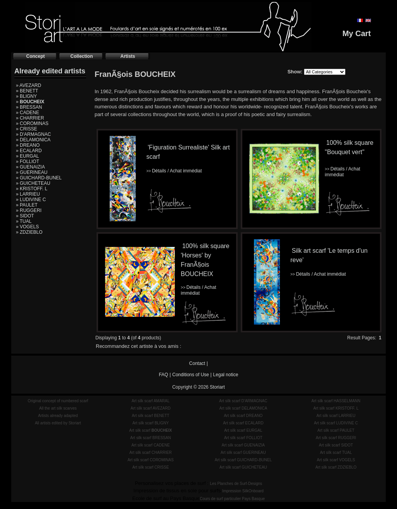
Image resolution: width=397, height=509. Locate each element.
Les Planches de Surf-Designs (236, 483)
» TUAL (23, 221)
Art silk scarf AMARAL (150, 401)
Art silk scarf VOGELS (336, 460)
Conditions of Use (190, 374)
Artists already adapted (58, 415)
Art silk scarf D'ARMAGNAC (243, 401)
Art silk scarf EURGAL (243, 430)
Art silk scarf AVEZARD (151, 408)
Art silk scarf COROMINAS (151, 460)
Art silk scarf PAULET (336, 430)
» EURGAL (27, 156)
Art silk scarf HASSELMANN (335, 401)
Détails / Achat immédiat (174, 171)
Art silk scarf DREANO (243, 415)
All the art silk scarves (58, 408)
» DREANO (28, 145)
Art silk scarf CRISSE (150, 467)
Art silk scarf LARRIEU (336, 415)
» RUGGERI (28, 210)
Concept (35, 56)
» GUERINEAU (31, 172)
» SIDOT (25, 216)
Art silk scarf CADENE (150, 445)
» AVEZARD (28, 85)
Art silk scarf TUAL (336, 452)
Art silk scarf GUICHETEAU (243, 467)
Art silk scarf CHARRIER (150, 452)
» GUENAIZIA (30, 167)
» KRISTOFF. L (31, 188)
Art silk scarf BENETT (150, 415)
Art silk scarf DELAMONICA (243, 408)
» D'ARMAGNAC (33, 134)
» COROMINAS (32, 123)
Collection (81, 56)
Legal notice (225, 374)
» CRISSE (26, 129)
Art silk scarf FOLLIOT (243, 438)
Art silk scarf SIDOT (336, 445)
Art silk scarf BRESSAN (150, 438)
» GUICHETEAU (33, 183)
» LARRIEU (28, 194)
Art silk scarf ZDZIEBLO (335, 467)
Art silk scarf (150, 430)
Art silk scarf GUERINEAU (243, 452)
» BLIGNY (26, 96)
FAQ (163, 374)
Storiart (217, 387)
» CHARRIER (30, 118)
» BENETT (27, 91)
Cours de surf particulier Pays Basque (232, 499)
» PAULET (27, 205)
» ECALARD (29, 150)
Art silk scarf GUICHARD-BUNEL (243, 460)
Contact (197, 363)
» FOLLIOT (27, 161)
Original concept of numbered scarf (58, 401)
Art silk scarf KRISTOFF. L (336, 408)
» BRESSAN (29, 107)
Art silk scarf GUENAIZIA (243, 445)
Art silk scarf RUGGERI (336, 438)
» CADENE (27, 112)
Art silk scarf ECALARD (243, 423)
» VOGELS (27, 226)
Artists (127, 56)
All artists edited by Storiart (58, 423)
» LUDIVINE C (31, 199)
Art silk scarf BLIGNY (150, 423)
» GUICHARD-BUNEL (39, 178)
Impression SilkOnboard (243, 491)
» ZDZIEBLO (29, 232)
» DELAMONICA (33, 139)
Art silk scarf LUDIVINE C (336, 423)
